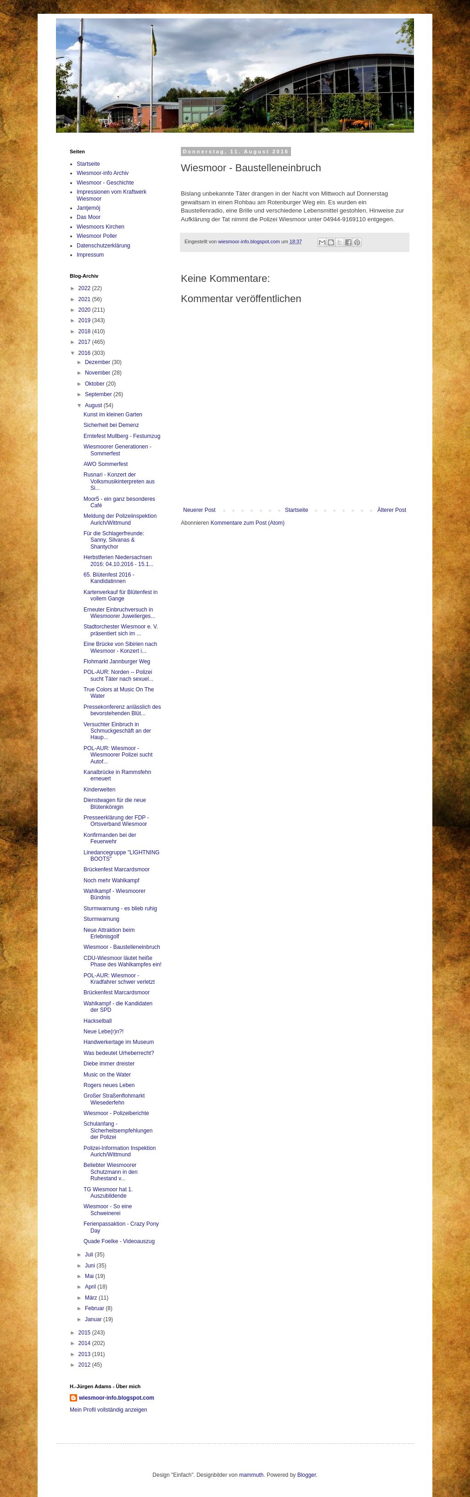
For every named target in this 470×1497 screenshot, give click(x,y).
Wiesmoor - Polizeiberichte (116, 1113)
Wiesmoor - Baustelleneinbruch (122, 947)
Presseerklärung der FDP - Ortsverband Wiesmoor (116, 820)
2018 (85, 331)
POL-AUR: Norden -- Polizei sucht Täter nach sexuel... (118, 675)
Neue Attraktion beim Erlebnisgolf (109, 933)
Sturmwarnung (101, 919)
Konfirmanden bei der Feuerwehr (110, 838)
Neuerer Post (199, 510)
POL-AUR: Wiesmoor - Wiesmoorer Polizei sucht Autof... (118, 755)
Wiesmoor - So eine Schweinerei (108, 1209)
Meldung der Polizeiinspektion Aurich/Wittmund (120, 519)
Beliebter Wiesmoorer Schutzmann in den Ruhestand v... (111, 1172)
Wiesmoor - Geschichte (105, 182)
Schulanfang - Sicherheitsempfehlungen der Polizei (118, 1130)
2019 (85, 320)
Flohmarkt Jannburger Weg (117, 661)
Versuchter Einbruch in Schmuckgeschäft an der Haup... (117, 731)
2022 (85, 288)
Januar (94, 1319)
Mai (90, 1276)
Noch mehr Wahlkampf (112, 880)
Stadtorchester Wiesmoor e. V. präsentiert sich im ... (121, 629)
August (94, 405)
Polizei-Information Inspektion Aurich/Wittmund (120, 1151)
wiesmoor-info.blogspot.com (116, 1398)
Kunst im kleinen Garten (113, 414)
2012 (85, 1365)
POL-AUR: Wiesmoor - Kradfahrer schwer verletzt (119, 978)
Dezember (98, 362)
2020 (85, 310)
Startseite (296, 510)
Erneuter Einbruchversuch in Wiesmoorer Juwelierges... (119, 612)
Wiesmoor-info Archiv (103, 173)
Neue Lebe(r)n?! (103, 1031)
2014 (85, 1343)
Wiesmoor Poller (97, 236)
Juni (90, 1265)
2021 (85, 299)
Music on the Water (107, 1074)
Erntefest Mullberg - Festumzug (122, 436)
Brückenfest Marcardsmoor (117, 869)
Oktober (95, 384)
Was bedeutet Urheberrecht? (119, 1053)
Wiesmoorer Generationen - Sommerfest (117, 449)
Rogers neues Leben (109, 1085)
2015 (85, 1332)
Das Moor (89, 217)
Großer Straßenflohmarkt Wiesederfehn (114, 1099)
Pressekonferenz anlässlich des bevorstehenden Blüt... (122, 710)
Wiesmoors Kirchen (100, 227)
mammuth (251, 1475)
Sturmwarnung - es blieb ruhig (120, 908)
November (98, 373)
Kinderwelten (99, 789)
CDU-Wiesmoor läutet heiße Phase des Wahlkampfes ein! (123, 961)
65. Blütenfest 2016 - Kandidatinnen (109, 578)
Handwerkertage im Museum (119, 1042)
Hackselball (98, 1021)
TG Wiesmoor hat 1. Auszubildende (108, 1192)
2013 (85, 1354)
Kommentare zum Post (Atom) (248, 523)
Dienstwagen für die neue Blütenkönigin (115, 803)
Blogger (306, 1475)
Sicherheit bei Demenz (111, 425)
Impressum (90, 255)
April (91, 1287)
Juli (90, 1254)
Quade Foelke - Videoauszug (119, 1241)
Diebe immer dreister (109, 1063)
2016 (85, 353)
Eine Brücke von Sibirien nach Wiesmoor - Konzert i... (120, 647)
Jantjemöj (88, 208)
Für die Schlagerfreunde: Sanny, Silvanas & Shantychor (114, 540)
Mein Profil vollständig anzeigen (108, 1410)
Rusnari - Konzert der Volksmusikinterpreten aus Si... (119, 481)
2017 (85, 342)
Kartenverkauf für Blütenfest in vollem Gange (120, 595)
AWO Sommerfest (106, 464)
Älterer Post (391, 510)
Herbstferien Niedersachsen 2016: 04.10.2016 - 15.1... (118, 560)
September (99, 394)
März (92, 1298)
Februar (95, 1308)
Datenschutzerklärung (103, 245)
